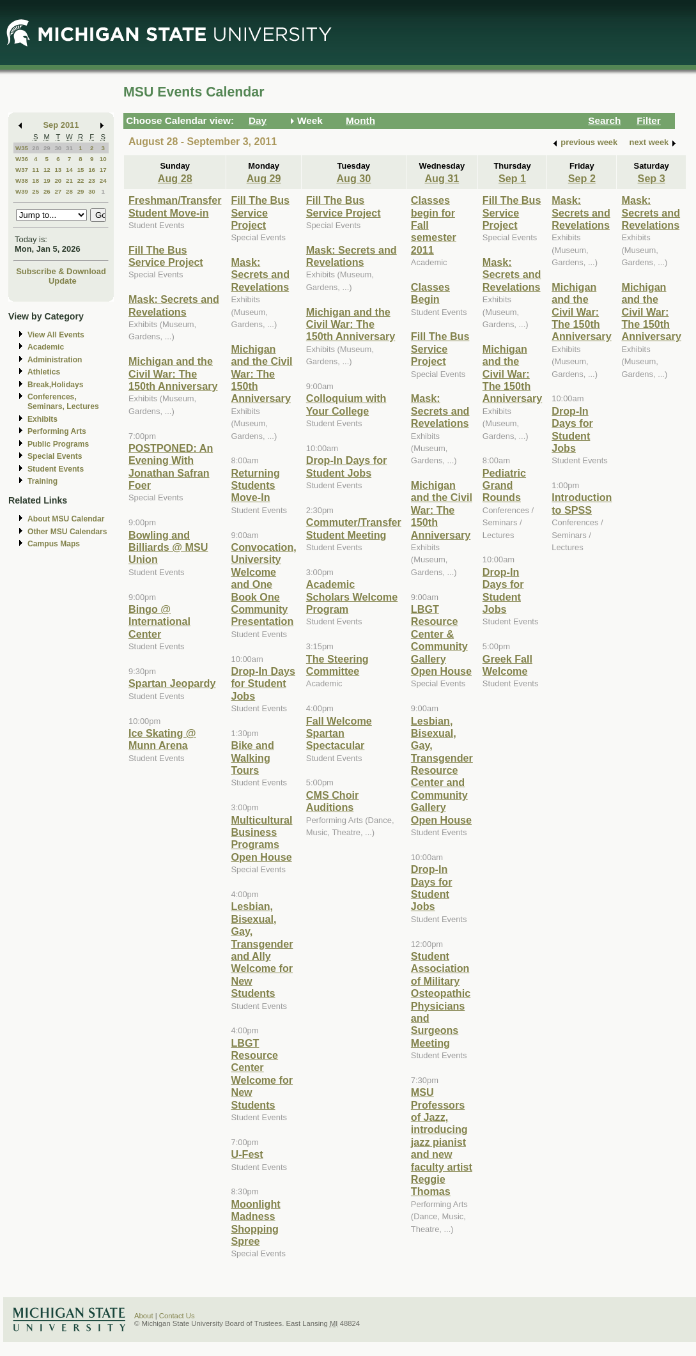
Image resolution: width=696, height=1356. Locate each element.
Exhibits (42, 419)
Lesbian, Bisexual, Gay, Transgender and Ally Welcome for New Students (262, 949)
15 (80, 169)
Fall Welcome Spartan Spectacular (339, 733)
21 (69, 180)
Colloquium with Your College (346, 404)
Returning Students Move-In (255, 485)
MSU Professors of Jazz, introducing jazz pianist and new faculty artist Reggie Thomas (441, 1141)
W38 (21, 180)
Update (63, 281)
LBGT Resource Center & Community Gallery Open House (441, 640)
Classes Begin (430, 293)
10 (103, 158)
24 (103, 180)
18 (35, 180)
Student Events (55, 469)
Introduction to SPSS (582, 503)
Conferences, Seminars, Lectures (63, 401)
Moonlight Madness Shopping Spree (255, 1222)
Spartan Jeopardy (171, 683)
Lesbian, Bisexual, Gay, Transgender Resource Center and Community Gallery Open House (442, 770)
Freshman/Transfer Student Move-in (174, 206)
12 (46, 169)
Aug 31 (441, 178)
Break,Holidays (55, 384)
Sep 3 (651, 178)
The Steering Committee (337, 665)
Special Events (54, 456)
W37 (21, 169)
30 (57, 147)
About (143, 1316)
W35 (21, 147)
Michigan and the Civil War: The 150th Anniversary (173, 373)
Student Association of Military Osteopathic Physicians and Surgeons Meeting (440, 999)
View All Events (55, 334)
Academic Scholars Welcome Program (352, 596)
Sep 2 (582, 178)
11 (35, 169)
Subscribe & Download (61, 271)
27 (57, 191)
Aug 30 (353, 178)
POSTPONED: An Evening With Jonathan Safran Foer (170, 466)
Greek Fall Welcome (507, 665)
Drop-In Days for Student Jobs (263, 683)
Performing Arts (56, 431)
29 (46, 147)
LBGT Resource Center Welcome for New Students (262, 1074)
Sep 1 (512, 178)
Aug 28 (175, 178)
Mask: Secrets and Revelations (173, 305)
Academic (45, 347)
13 (57, 169)
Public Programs (58, 444)
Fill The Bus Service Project (165, 256)
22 (80, 180)
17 (103, 169)
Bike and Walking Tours (252, 757)
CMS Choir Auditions (332, 801)
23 (91, 180)
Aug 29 (264, 178)
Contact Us (177, 1316)
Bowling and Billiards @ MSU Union (168, 547)
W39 (21, 191)
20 (57, 180)
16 (91, 169)
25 (35, 191)
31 (69, 147)
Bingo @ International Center (159, 621)
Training (42, 481)
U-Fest (247, 1154)
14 (69, 169)
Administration (54, 359)
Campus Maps (53, 543)
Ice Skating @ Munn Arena (162, 739)
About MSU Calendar (65, 518)
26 (46, 191)
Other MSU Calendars (67, 531)
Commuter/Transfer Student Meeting (353, 528)
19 (46, 180)
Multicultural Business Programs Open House (261, 838)
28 (35, 147)
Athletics (43, 371)
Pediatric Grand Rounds (504, 485)
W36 (21, 158)
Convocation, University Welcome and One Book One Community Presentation (263, 584)
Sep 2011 (61, 125)
